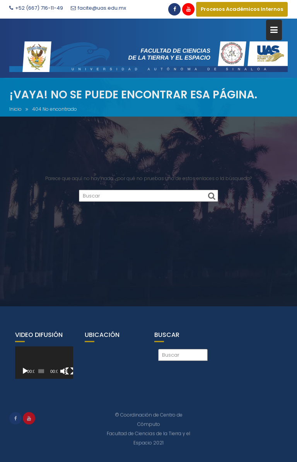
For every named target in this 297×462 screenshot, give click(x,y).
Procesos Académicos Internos (242, 9)
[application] (44, 368)
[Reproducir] (25, 376)
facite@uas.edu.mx (98, 8)
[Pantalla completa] (69, 376)
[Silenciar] (64, 376)
